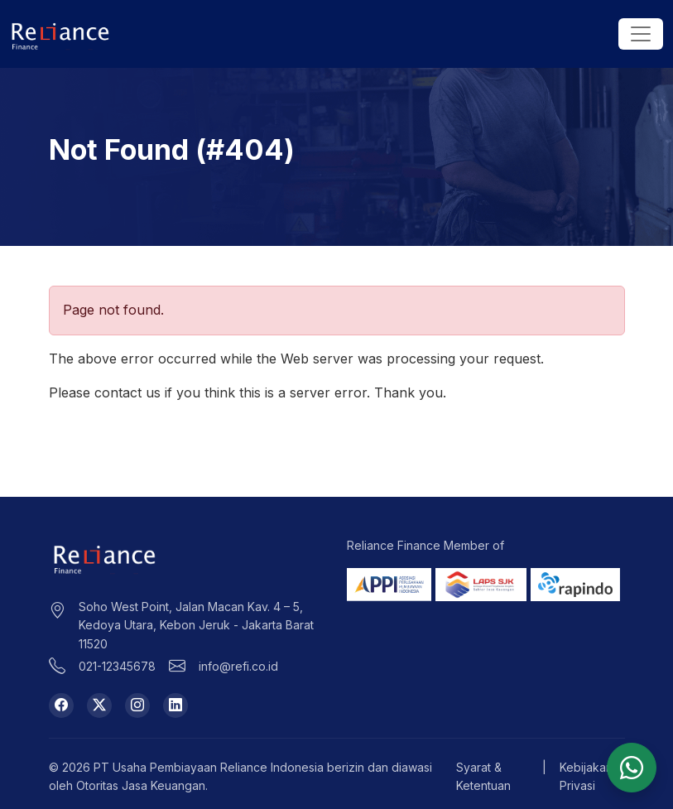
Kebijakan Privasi (586, 776)
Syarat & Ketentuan (483, 776)
